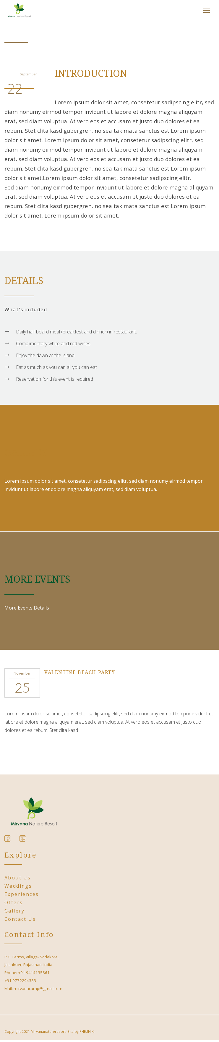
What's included (25, 309)
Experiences (21, 894)
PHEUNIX (87, 1031)
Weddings (18, 886)
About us (17, 877)
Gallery (14, 911)
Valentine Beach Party (79, 672)
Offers (13, 902)
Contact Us (20, 919)
